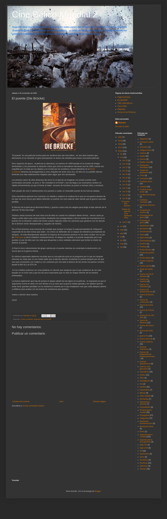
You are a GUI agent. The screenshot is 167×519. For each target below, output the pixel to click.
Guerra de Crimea (147, 310)
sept (122, 230)
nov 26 (125, 171)
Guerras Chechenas (144, 348)
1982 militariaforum (125, 103)
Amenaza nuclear (147, 142)
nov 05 (125, 198)
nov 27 (125, 167)
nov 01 (125, 222)
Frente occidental (27, 319)
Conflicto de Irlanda (147, 195)
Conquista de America (145, 211)
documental (144, 232)
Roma (142, 431)
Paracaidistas (145, 407)
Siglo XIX (143, 445)
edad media (144, 238)
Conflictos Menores (147, 205)
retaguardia (144, 418)
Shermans (19, 237)
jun (121, 240)
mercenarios (145, 390)
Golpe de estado (146, 269)
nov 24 (125, 174)
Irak (141, 384)
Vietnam (143, 469)
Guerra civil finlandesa (144, 285)
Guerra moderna (146, 342)
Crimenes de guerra (145, 221)
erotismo (143, 244)
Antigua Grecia (145, 150)
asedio (142, 156)
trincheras (144, 463)
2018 (120, 144)
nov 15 (125, 188)
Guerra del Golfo (146, 331)
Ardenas (143, 153)
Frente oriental (145, 266)
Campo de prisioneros (144, 171)
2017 (120, 147)
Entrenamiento (145, 241)
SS (141, 451)
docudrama (144, 229)
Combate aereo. (146, 181)
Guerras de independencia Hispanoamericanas (147, 355)
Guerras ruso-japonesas (145, 368)
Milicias (143, 393)
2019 (120, 141)
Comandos (144, 178)
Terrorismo (144, 460)
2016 (120, 151)
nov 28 (125, 164)
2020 (120, 137)
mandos (143, 387)
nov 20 (125, 185)
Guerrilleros (144, 372)
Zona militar (122, 106)
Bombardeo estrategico (144, 166)
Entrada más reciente (21, 401)
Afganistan (144, 139)
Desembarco (145, 226)
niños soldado (145, 396)
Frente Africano (146, 250)
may (122, 244)
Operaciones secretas (145, 403)
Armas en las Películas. (126, 112)
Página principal (123, 97)
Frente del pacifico (147, 253)
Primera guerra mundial (146, 411)
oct (121, 226)
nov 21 (125, 181)
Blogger (98, 491)
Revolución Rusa (146, 426)
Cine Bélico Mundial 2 (55, 14)
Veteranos (144, 466)
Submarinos (144, 454)
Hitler (142, 378)
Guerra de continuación (145, 301)
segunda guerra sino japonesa (146, 441)
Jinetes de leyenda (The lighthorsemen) (127, 213)
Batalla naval (145, 162)
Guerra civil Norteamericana (146, 291)
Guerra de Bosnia (147, 295)
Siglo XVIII (144, 448)
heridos (143, 375)
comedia (143, 187)
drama (142, 235)
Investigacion (145, 381)
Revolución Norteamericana (146, 422)
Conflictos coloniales (144, 201)
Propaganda (144, 415)
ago (122, 233)
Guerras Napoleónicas (145, 363)
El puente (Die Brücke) (126, 204)
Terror (142, 457)
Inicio (61, 401)
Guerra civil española (144, 280)
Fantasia (143, 247)
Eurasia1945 (122, 100)
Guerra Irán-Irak (146, 339)
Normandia (144, 399)
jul (121, 237)
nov (122, 157)
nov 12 (125, 195)
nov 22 (125, 178)
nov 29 (125, 160)
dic (121, 154)
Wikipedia (121, 109)
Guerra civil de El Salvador (146, 275)
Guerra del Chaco (147, 326)
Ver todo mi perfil (122, 126)
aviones (143, 159)
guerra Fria (144, 336)
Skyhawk (122, 123)
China (142, 175)
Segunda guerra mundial (42, 319)
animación (144, 147)
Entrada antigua (99, 401)
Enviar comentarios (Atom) (33, 406)
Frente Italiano (145, 258)
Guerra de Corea (146, 305)
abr (121, 247)
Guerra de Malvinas (144, 321)
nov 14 (125, 191)
